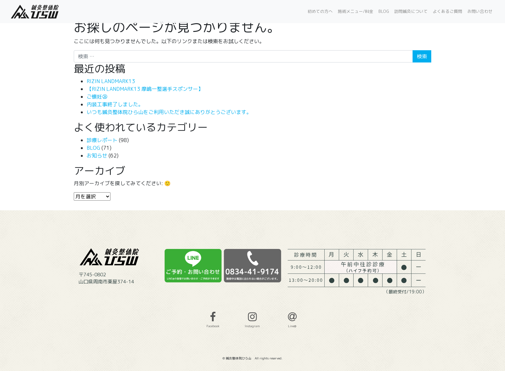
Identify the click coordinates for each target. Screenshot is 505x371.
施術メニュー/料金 (355, 11)
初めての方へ (320, 11)
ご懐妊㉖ (97, 96)
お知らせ (97, 155)
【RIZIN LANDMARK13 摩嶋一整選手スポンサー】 (145, 88)
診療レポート (102, 140)
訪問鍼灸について (411, 11)
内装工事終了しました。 (115, 104)
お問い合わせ (479, 11)
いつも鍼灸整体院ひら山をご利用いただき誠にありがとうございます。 (169, 112)
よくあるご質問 (447, 11)
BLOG (383, 11)
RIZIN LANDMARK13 (111, 81)
